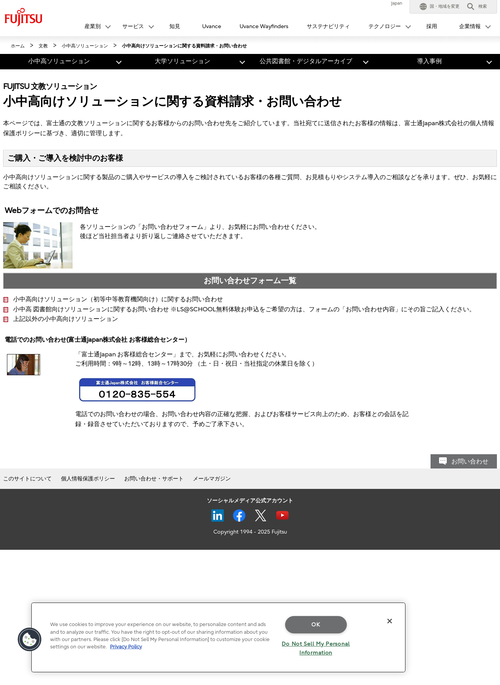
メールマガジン (212, 478)
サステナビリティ (328, 26)
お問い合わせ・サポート (154, 478)
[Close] (389, 621)
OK (315, 624)
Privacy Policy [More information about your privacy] (126, 647)
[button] (439, 6)
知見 (174, 26)
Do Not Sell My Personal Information (316, 648)
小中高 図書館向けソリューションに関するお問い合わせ (91, 309)
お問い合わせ (469, 461)
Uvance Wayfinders (264, 26)
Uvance (211, 26)
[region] (218, 637)
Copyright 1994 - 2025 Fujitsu (250, 532)
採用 (431, 26)
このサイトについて (27, 478)
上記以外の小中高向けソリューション (65, 319)
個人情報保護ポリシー (88, 478)
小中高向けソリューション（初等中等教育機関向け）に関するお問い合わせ (118, 299)
